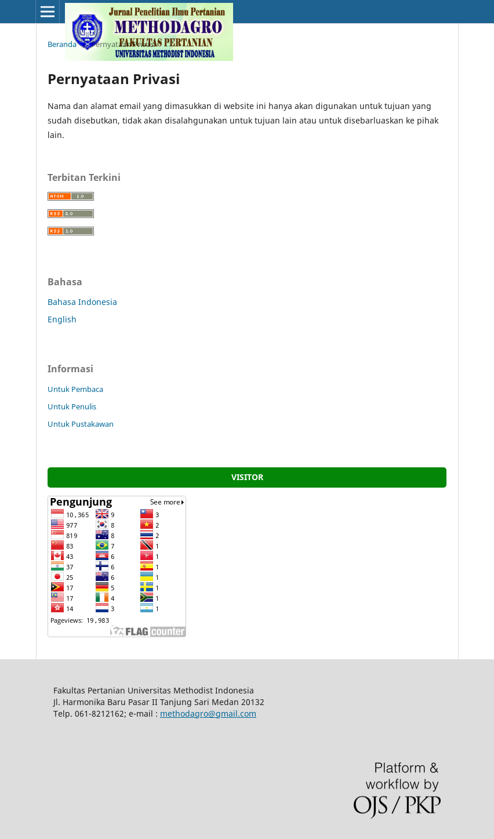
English (62, 319)
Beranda (62, 44)
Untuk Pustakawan (81, 424)
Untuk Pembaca (75, 389)
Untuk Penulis (72, 406)
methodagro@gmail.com (208, 713)
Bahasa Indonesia (82, 301)
